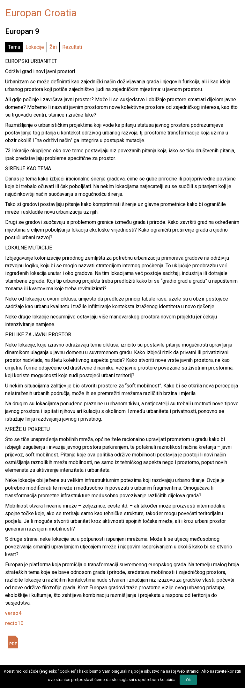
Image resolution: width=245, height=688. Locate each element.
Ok (188, 679)
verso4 (13, 613)
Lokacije (35, 47)
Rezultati (72, 47)
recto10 (14, 623)
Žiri (53, 47)
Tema (14, 47)
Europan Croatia (41, 13)
